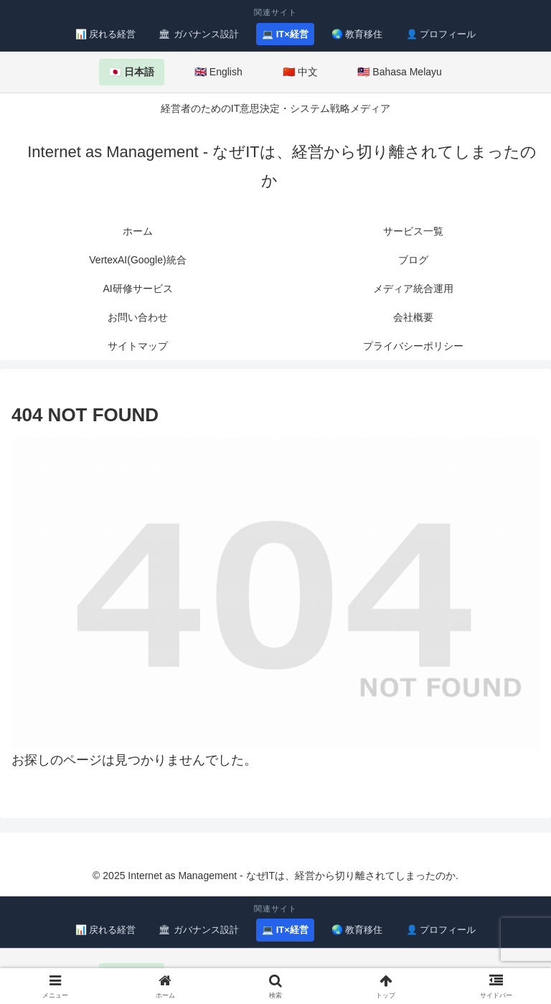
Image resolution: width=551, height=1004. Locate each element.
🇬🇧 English (218, 72)
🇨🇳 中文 (300, 72)
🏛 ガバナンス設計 (199, 34)
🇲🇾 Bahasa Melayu (399, 72)
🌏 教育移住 (357, 34)
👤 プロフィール (441, 34)
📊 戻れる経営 (105, 34)
